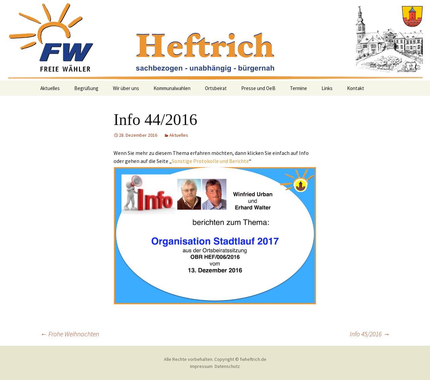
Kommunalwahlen (172, 88)
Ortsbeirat (216, 88)
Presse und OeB (258, 88)
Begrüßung (86, 88)
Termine (298, 88)
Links (327, 88)
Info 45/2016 (370, 334)
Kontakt (355, 88)
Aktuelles (50, 88)
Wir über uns (126, 88)
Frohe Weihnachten (69, 334)
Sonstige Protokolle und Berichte (210, 161)
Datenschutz (227, 366)
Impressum (201, 366)
